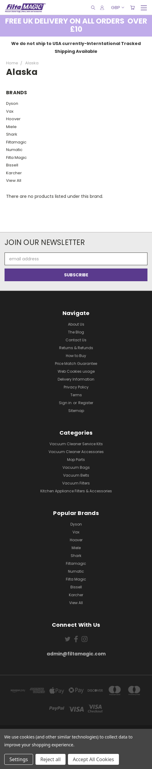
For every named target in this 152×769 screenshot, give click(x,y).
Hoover (13, 119)
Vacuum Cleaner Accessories (76, 451)
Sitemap (76, 410)
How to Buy (76, 355)
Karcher (14, 173)
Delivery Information (76, 379)
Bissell (12, 165)
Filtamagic (16, 142)
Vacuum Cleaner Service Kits (76, 443)
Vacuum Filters (76, 483)
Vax (9, 111)
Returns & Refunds (76, 347)
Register (85, 402)
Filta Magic (16, 157)
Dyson (12, 103)
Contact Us (76, 340)
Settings (18, 759)
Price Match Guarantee (76, 363)
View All (13, 180)
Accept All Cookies (93, 759)
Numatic (14, 150)
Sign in (66, 402)
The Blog (76, 332)
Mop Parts (76, 459)
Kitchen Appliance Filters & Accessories (76, 491)
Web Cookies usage (76, 371)
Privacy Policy (76, 387)
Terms (76, 394)
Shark (11, 134)
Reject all (50, 759)
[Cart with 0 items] (132, 7)
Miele (11, 127)
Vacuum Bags (76, 467)
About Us (76, 324)
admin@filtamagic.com (76, 654)
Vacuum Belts (76, 475)
